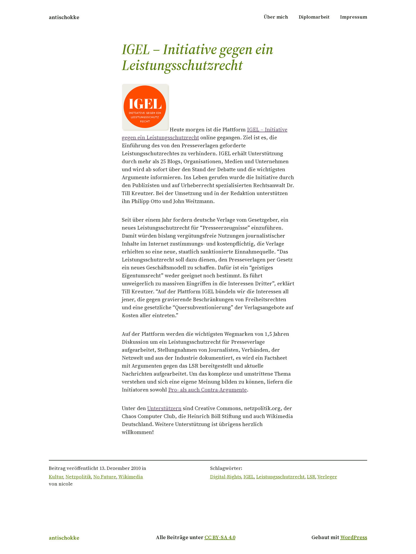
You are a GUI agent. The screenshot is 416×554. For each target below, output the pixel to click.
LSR (311, 476)
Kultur (56, 476)
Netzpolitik (78, 476)
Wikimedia (130, 476)
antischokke (64, 17)
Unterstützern (164, 408)
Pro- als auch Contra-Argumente (207, 389)
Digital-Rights (225, 476)
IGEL (249, 476)
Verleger (327, 476)
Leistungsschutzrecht (280, 476)
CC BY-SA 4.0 (220, 537)
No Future (104, 476)
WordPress (353, 537)
